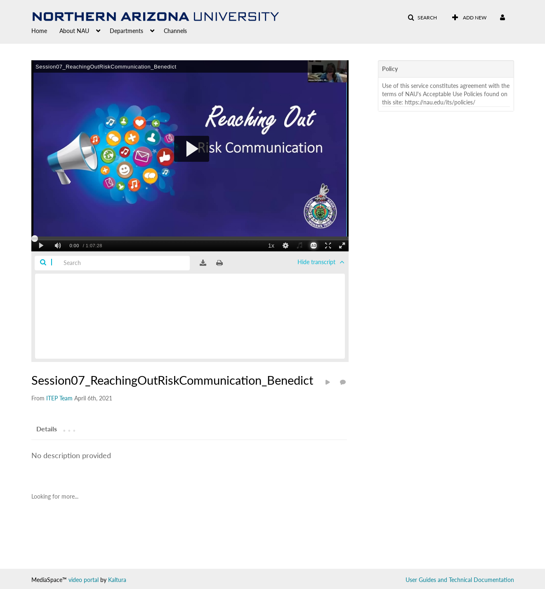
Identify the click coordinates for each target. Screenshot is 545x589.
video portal (83, 579)
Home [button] (39, 30)
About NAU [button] (74, 30)
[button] (422, 17)
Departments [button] (126, 30)
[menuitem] (45, 30)
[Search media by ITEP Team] (59, 398)
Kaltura (117, 579)
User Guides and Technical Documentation (460, 579)
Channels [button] (175, 30)
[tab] (46, 428)
